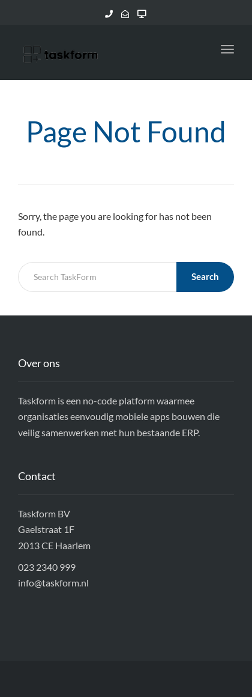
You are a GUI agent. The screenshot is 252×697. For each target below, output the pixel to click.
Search (205, 276)
